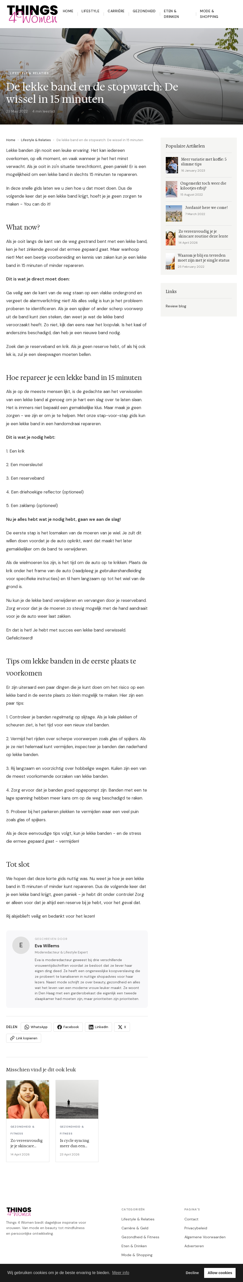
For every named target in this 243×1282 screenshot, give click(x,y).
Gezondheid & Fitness (140, 1237)
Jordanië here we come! (206, 207)
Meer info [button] (120, 1272)
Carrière (116, 11)
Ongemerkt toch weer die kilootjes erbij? (203, 186)
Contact (191, 1219)
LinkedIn (98, 1027)
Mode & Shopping (209, 14)
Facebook (68, 1027)
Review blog (176, 306)
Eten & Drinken (171, 14)
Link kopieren (23, 1038)
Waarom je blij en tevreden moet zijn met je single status (203, 258)
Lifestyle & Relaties (36, 140)
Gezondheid (144, 11)
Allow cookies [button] (220, 1273)
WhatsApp (36, 1027)
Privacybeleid (195, 1228)
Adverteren (194, 1246)
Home (68, 11)
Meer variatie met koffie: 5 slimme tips (204, 162)
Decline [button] (192, 1273)
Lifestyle (91, 11)
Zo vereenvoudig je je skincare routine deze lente (203, 234)
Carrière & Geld (134, 1228)
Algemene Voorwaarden (205, 1237)
